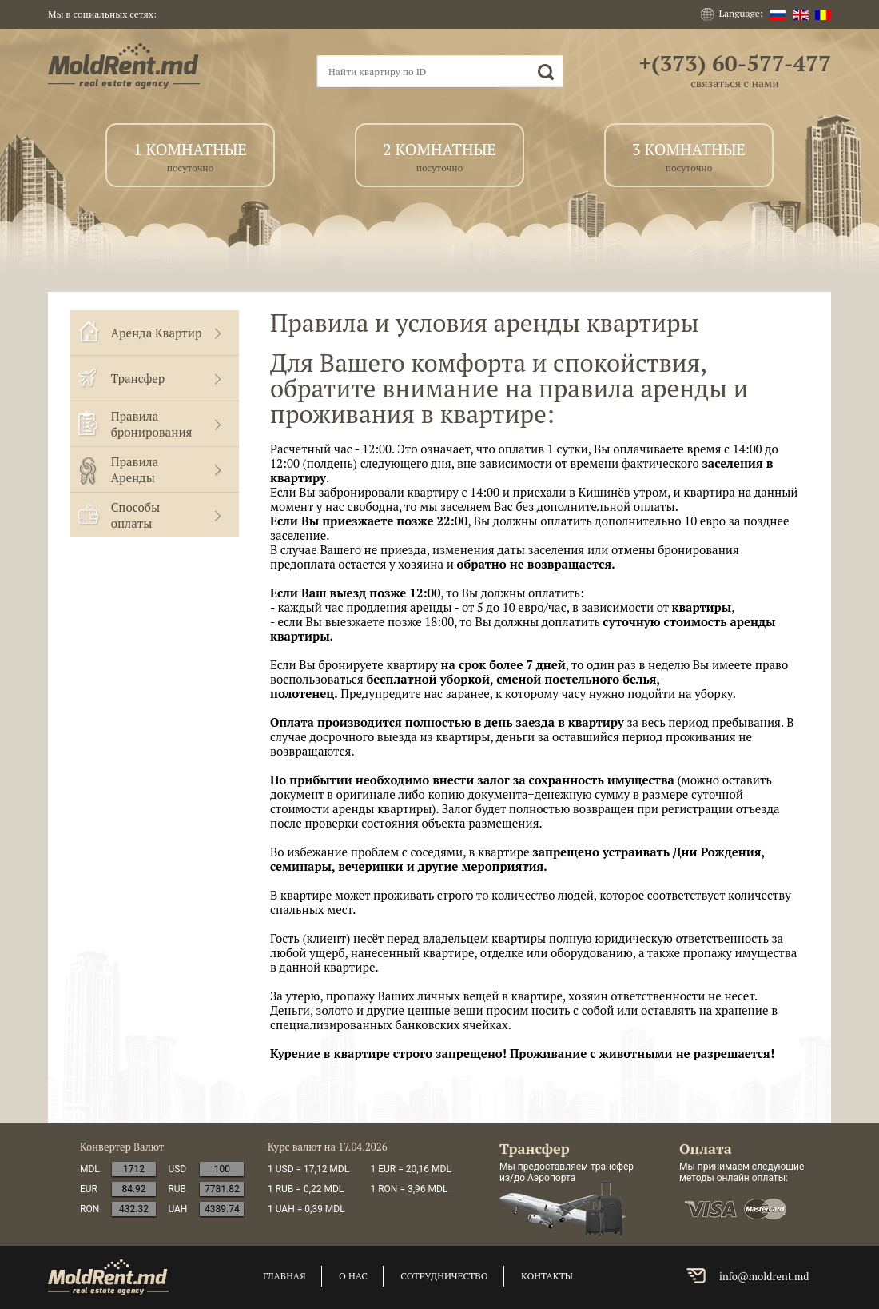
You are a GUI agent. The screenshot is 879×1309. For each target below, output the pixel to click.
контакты (547, 1276)
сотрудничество (443, 1276)
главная (284, 1276)
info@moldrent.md (764, 1276)
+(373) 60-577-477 (734, 63)
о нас (353, 1276)
